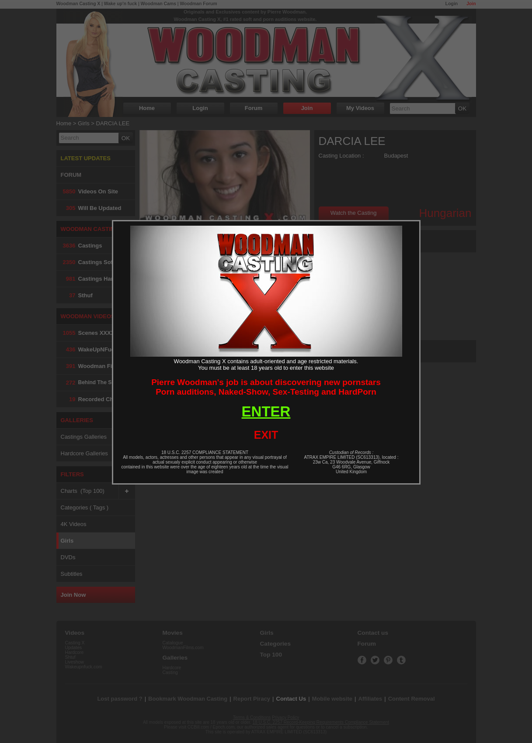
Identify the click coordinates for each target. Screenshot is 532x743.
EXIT (266, 435)
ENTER (266, 411)
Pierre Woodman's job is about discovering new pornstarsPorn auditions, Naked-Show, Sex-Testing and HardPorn (266, 387)
